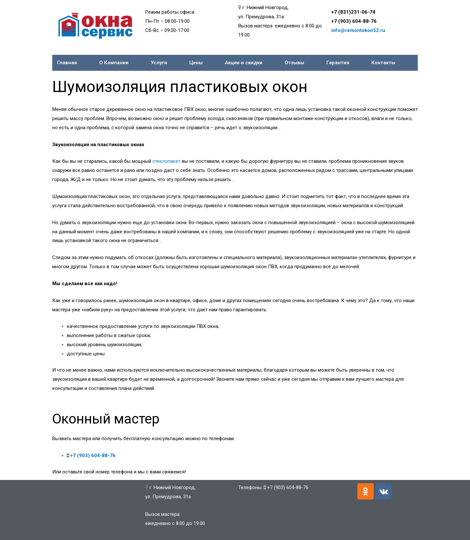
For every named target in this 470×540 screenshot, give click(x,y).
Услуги (159, 63)
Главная (67, 63)
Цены (196, 63)
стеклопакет (166, 161)
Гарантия (337, 63)
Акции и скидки (243, 63)
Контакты (383, 63)
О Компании (114, 63)
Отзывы (294, 63)
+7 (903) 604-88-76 (354, 21)
